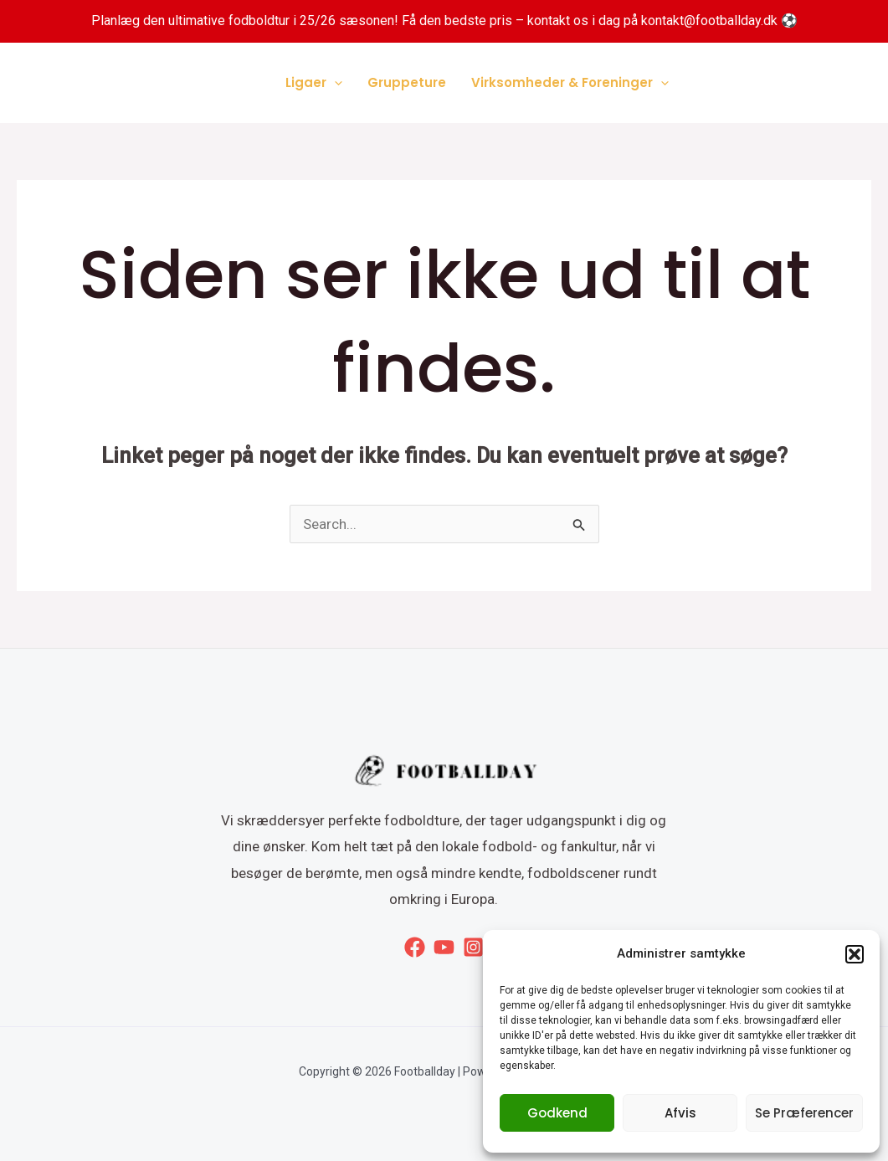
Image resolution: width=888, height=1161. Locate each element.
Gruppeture (406, 82)
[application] (334, 83)
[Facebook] (414, 947)
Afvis (680, 1113)
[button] (854, 954)
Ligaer (313, 83)
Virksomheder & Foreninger (570, 83)
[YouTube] (444, 947)
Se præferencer (804, 1113)
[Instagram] (473, 947)
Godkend (557, 1113)
